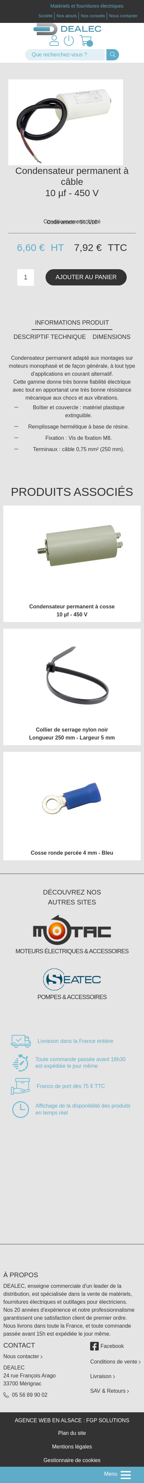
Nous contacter (123, 15)
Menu (110, 1474)
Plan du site (72, 1433)
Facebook (107, 1346)
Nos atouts (67, 15)
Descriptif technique (50, 337)
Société (45, 15)
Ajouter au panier (86, 277)
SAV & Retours (109, 1391)
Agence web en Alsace (48, 1420)
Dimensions (111, 337)
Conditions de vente (115, 1362)
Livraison (102, 1376)
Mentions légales (72, 1446)
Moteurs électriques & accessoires (71, 951)
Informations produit (72, 322)
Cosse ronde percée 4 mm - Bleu (72, 853)
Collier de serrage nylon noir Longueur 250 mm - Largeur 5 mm (72, 734)
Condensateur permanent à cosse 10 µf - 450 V (72, 610)
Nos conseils (93, 15)
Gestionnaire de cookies (72, 1460)
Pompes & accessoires (71, 997)
